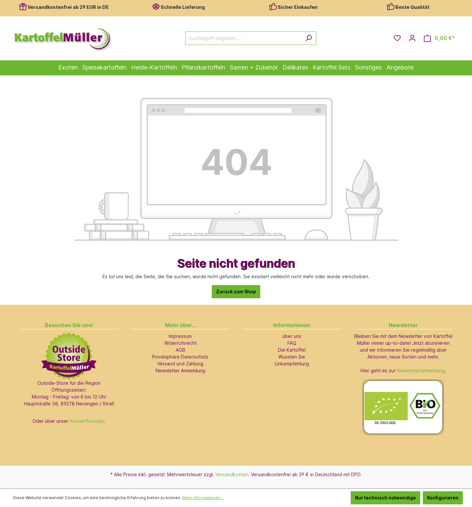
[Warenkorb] (439, 38)
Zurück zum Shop (236, 291)
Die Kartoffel (291, 350)
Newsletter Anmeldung (180, 370)
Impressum (180, 336)
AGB (180, 350)
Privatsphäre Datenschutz (180, 357)
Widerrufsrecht (180, 343)
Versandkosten (231, 474)
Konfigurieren (443, 497)
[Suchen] (308, 38)
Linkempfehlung (292, 363)
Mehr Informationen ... (203, 497)
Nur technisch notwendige (385, 497)
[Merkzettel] (397, 38)
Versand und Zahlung (180, 363)
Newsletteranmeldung (421, 370)
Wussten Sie (291, 357)
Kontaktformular (87, 421)
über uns (291, 336)
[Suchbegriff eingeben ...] (243, 38)
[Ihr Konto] (412, 38)
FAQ (291, 343)
